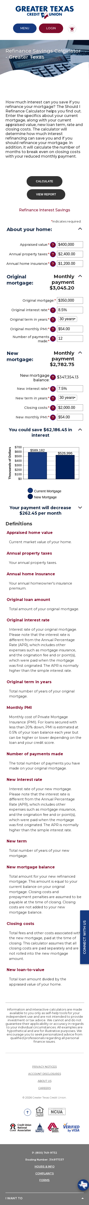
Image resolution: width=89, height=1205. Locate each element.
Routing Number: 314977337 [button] (44, 1158)
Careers (44, 1087)
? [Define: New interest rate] (53, 388)
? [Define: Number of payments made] (53, 337)
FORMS (44, 1179)
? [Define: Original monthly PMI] (53, 328)
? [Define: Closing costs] (53, 407)
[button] (44, 357)
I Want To (14, 1197)
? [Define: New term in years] (53, 397)
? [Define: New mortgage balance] (53, 376)
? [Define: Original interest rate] (53, 309)
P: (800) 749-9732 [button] (44, 1151)
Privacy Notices (44, 1065)
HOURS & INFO (45, 1165)
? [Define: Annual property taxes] (53, 253)
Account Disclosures (44, 1072)
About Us (45, 1079)
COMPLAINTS (44, 1172)
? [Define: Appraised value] (53, 244)
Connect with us (84, 937)
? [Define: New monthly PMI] (53, 416)
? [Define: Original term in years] (53, 318)
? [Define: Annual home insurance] (53, 263)
